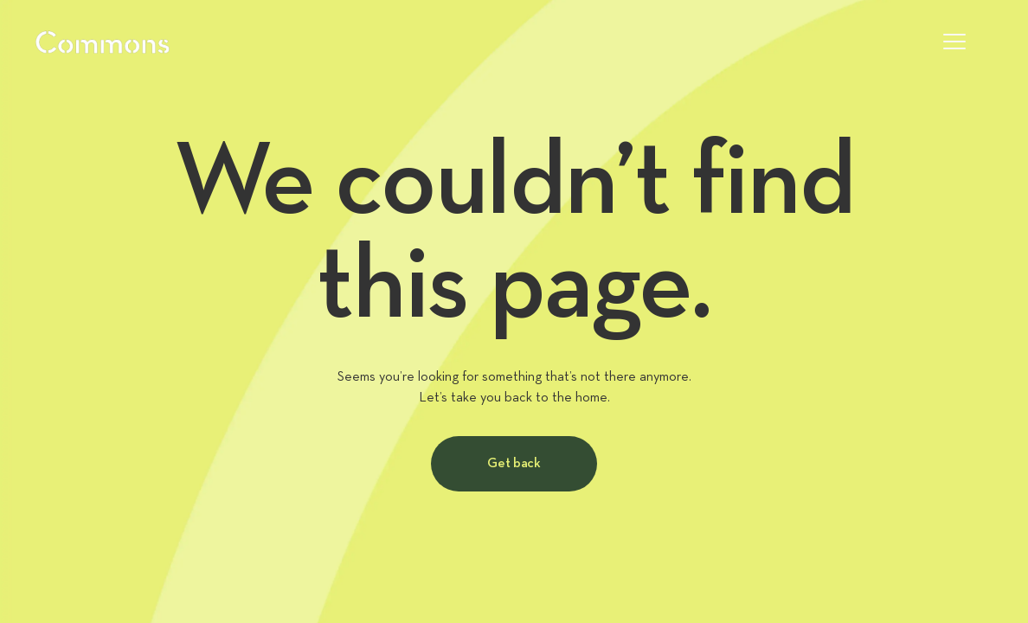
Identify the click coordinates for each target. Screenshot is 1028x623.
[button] (954, 41)
